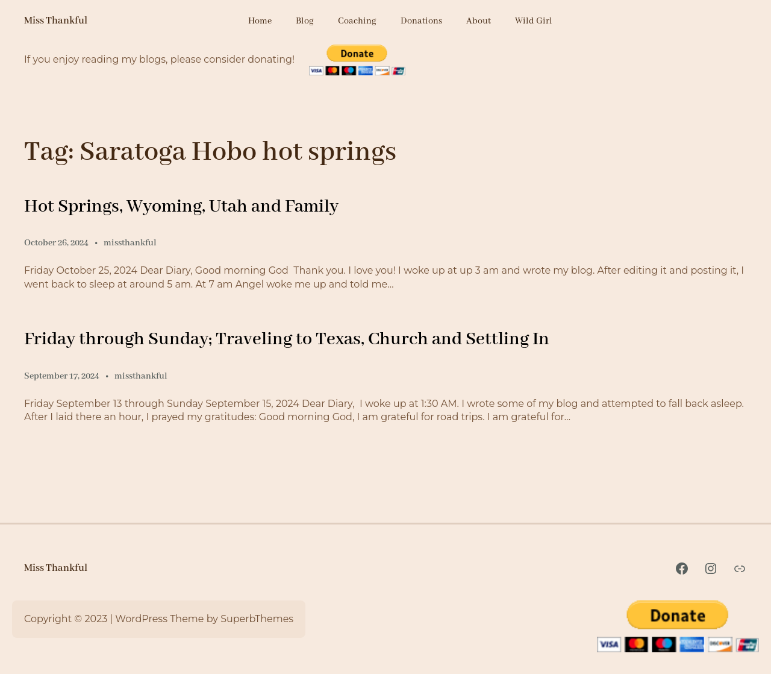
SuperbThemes (256, 619)
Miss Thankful (55, 20)
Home (260, 21)
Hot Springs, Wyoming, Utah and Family (181, 206)
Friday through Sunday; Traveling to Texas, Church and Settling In (286, 339)
